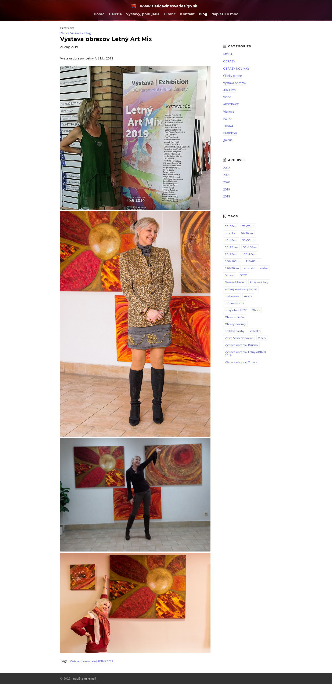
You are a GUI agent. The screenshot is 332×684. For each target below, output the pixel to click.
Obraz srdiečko (235, 317)
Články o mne (232, 76)
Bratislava (230, 133)
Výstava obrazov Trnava (241, 362)
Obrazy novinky (235, 324)
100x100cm (233, 261)
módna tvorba (234, 303)
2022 (226, 168)
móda (248, 296)
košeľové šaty (259, 282)
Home (99, 14)
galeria (227, 140)
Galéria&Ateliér (235, 282)
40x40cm (229, 90)
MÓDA (227, 54)
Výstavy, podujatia (142, 14)
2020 (226, 182)
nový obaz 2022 (236, 310)
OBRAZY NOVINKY (236, 68)
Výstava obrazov (234, 83)
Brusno (230, 275)
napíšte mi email (84, 678)
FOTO (227, 119)
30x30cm (247, 233)
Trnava (228, 126)
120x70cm (232, 268)
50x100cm (250, 247)
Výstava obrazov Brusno (241, 345)
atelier (264, 268)
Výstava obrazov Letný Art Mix (106, 39)
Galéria (115, 14)
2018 (226, 196)
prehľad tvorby (234, 331)
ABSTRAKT (231, 104)
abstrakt (249, 268)
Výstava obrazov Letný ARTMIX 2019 (91, 661)
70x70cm (248, 226)
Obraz (256, 310)
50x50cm (231, 226)
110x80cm (253, 261)
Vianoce (228, 111)
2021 (226, 175)
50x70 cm (231, 247)
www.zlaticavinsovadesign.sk (164, 6)
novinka (230, 233)
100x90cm (249, 254)
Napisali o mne (225, 14)
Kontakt (187, 14)
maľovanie (232, 296)
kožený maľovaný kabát (241, 289)
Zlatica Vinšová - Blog (75, 33)
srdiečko (255, 331)
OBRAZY (229, 61)
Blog (203, 14)
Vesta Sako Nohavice (239, 338)
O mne (170, 14)
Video (227, 97)
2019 (226, 189)
